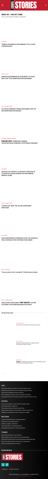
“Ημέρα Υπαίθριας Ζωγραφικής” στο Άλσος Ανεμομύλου (18, 45)
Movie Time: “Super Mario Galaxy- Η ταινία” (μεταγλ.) (11, 443)
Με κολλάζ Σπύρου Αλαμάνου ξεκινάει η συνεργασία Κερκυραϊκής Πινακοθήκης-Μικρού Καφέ (18, 173)
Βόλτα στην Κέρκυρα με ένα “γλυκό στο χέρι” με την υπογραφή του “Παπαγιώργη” (16, 394)
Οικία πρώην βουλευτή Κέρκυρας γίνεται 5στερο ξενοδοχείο (12, 392)
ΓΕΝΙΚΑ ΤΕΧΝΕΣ (19, 341)
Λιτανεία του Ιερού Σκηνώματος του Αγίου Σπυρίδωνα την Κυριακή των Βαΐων (15, 403)
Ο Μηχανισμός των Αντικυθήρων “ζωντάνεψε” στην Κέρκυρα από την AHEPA (15, 412)
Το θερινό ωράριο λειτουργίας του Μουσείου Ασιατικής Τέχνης (12, 408)
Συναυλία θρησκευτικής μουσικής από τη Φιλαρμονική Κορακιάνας (13, 427)
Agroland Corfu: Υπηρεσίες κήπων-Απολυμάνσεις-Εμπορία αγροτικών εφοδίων (19, 142)
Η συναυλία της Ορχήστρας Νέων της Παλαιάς (28, 325)
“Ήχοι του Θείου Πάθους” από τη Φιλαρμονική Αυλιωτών (11, 425)
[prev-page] (2, 373)
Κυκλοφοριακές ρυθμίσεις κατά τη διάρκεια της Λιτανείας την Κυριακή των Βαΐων (19, 239)
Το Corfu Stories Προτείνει (8, 138)
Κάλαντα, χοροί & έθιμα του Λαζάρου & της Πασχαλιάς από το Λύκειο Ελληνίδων (15, 441)
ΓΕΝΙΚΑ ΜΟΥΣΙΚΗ (5, 269)
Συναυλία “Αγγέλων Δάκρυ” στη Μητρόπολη (9, 406)
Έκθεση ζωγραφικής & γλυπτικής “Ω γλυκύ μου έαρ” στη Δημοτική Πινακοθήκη (18, 77)
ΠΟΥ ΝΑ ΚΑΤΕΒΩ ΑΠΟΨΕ (6, 106)
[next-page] (5, 373)
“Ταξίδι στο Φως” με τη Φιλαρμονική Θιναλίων (16, 207)
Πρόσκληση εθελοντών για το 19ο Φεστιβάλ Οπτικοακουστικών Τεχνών (27, 343)
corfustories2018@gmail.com (24, 476)
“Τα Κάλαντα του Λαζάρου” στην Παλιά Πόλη (19, 272)
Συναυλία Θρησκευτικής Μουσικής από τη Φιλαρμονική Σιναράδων (18, 110)
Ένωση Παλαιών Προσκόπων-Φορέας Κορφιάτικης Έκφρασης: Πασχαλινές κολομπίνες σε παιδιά (19, 396)
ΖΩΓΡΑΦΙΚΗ (4, 41)
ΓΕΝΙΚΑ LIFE (4, 235)
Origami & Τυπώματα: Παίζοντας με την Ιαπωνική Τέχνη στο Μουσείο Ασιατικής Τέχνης (31, 362)
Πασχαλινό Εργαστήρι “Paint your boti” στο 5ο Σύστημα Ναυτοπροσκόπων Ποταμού (18, 303)
